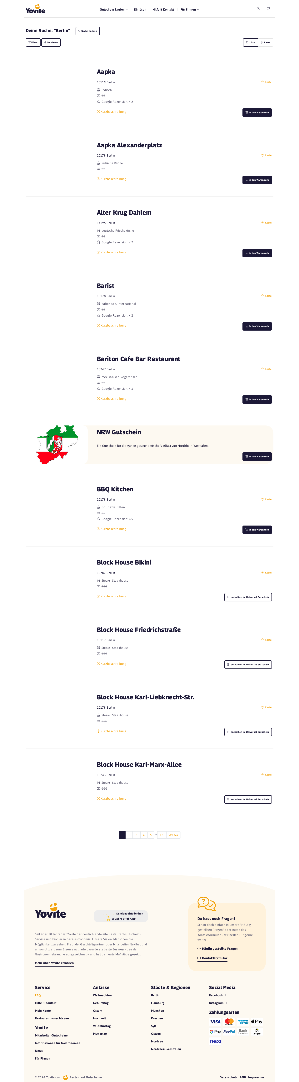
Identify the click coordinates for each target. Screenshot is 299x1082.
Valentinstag (102, 1026)
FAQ (38, 995)
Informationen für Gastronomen (57, 1043)
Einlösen (140, 9)
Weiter (173, 835)
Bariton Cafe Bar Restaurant (139, 358)
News (39, 1050)
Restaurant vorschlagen (52, 1018)
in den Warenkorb (257, 112)
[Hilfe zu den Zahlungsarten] (236, 1031)
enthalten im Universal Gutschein (248, 597)
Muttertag (100, 1033)
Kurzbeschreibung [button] (112, 111)
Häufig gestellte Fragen (217, 948)
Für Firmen (42, 1058)
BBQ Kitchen (115, 489)
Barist (106, 285)
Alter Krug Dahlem (124, 212)
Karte (266, 42)
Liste (250, 42)
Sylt (153, 1026)
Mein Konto (43, 1010)
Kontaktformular (212, 958)
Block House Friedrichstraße (139, 629)
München (157, 1010)
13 (161, 835)
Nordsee (157, 1041)
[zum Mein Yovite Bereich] (258, 8)
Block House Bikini (124, 562)
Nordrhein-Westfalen (166, 1049)
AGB (243, 1077)
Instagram (218, 1003)
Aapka (106, 71)
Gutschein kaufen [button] (112, 9)
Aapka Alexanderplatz (130, 145)
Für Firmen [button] (189, 9)
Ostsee (156, 1033)
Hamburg (158, 1003)
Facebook (218, 995)
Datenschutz (228, 1077)
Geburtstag (101, 1003)
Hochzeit (99, 1018)
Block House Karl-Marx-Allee (139, 764)
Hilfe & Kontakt (163, 9)
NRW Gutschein (119, 432)
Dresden (157, 1018)
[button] (57, 92)
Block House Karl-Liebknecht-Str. (145, 697)
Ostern (98, 1010)
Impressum (256, 1077)
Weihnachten (102, 995)
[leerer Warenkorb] (268, 8)
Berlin (155, 995)
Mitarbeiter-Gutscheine (51, 1035)
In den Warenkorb (257, 456)
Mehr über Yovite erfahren (54, 963)
